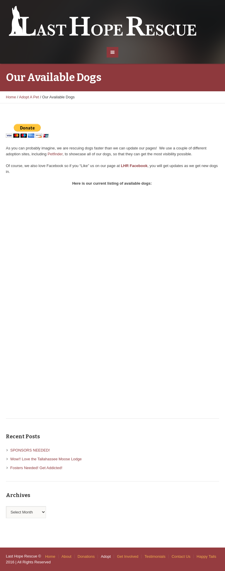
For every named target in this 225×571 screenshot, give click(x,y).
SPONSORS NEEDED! (30, 450)
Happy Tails (206, 556)
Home (11, 97)
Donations (86, 556)
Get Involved (127, 556)
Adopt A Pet (29, 97)
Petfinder (54, 154)
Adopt (106, 556)
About (66, 556)
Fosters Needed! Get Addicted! (36, 468)
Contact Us (181, 556)
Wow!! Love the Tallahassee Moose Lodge (46, 459)
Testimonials (155, 556)
